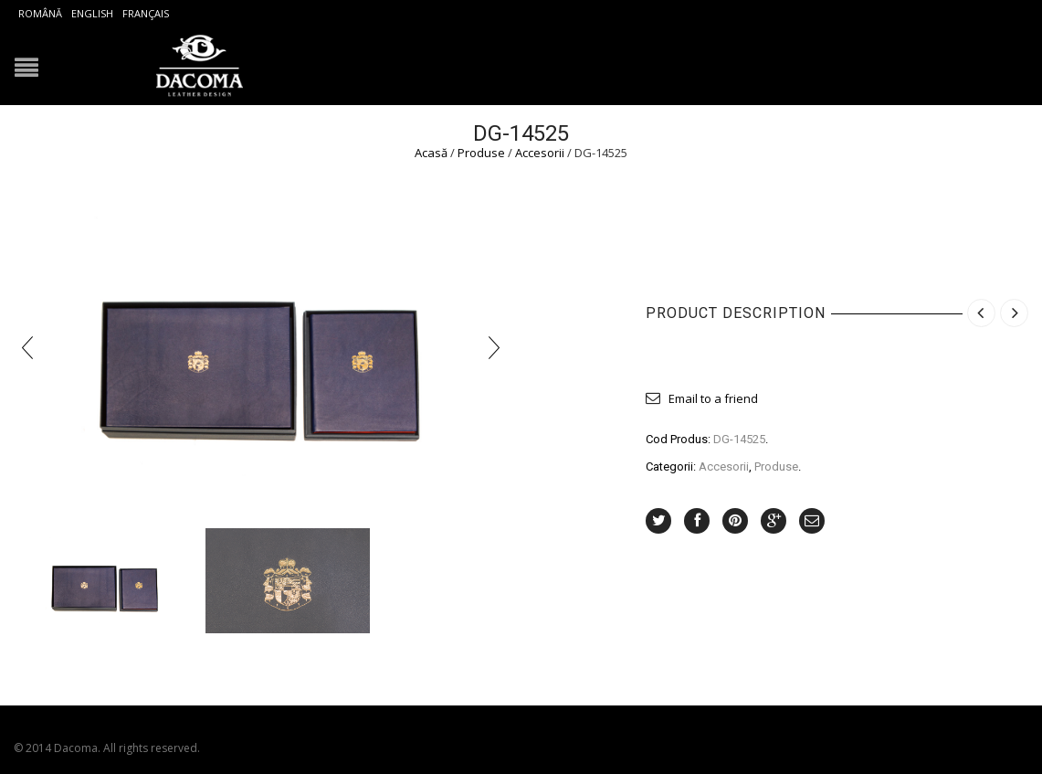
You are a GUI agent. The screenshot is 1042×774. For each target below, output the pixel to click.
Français (145, 13)
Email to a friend (713, 398)
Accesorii (539, 152)
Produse (481, 152)
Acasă (431, 152)
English (92, 13)
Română (40, 13)
